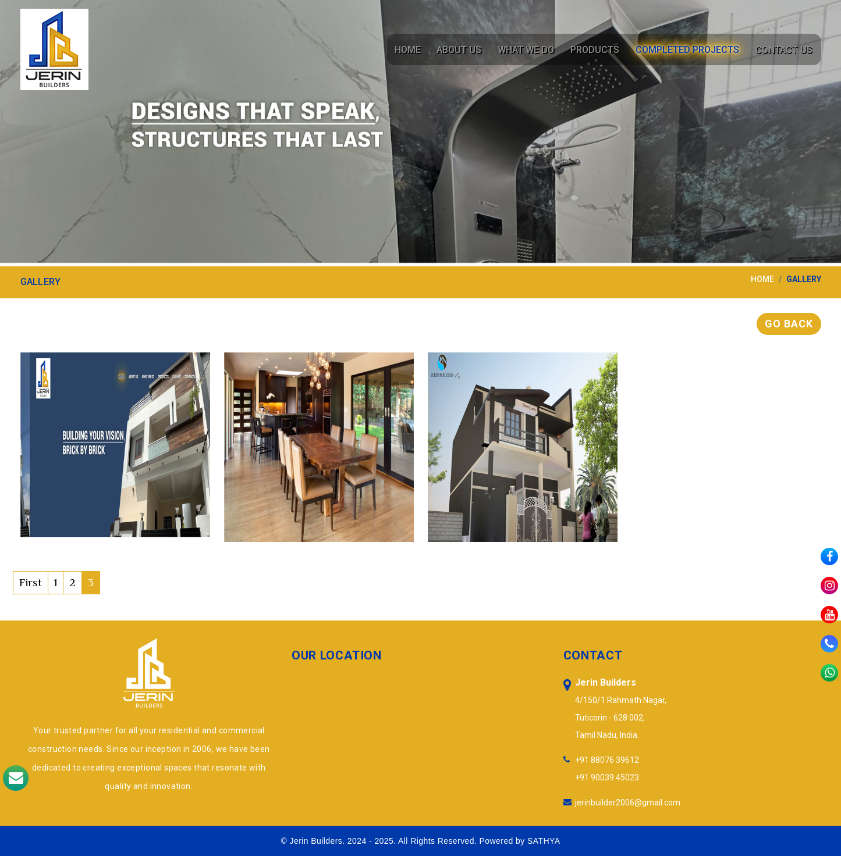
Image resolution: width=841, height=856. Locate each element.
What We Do (529, 49)
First (30, 582)
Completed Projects (688, 49)
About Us (463, 49)
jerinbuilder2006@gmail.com (627, 802)
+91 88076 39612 (607, 760)
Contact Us (783, 49)
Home (413, 49)
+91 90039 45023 (607, 777)
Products (597, 49)
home (762, 279)
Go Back (788, 324)
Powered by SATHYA (520, 841)
